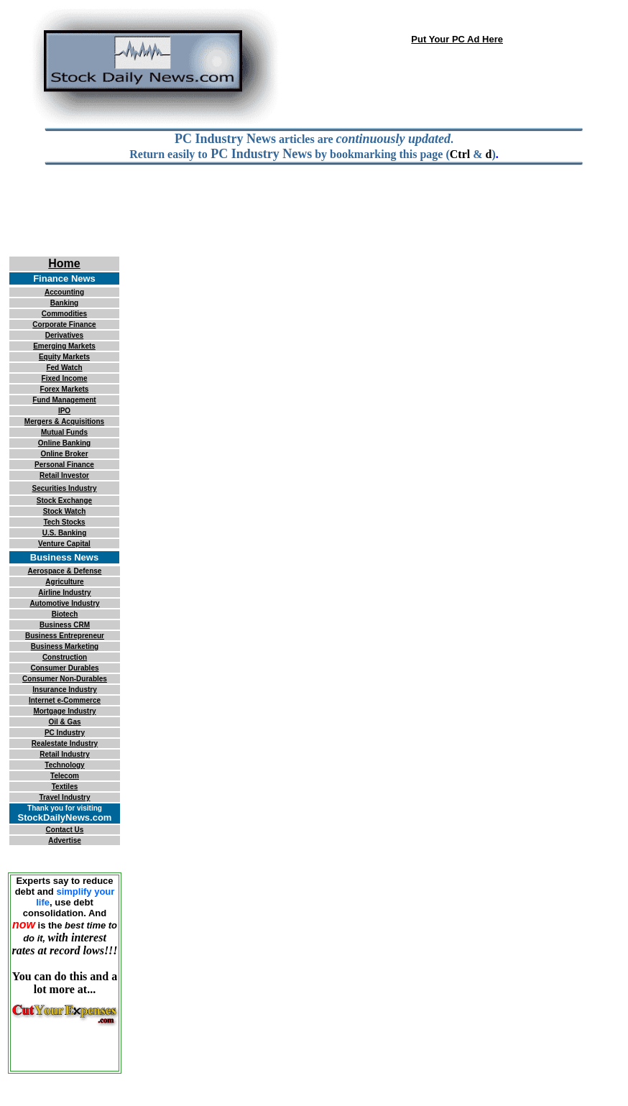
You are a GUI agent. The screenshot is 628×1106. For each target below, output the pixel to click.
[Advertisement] (314, 220)
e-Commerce (79, 700)
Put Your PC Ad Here (457, 39)
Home (64, 263)
